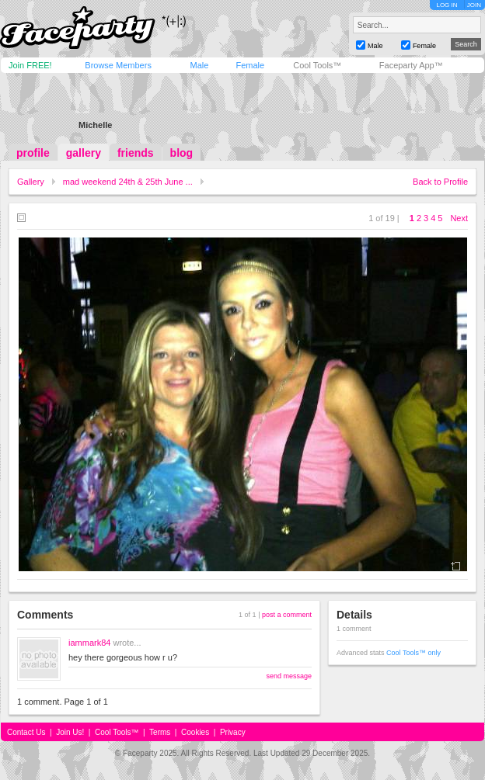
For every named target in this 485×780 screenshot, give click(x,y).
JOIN (474, 5)
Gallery (30, 181)
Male (199, 65)
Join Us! (70, 732)
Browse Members (118, 65)
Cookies (195, 732)
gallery (83, 153)
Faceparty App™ (411, 65)
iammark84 (89, 642)
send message (289, 676)
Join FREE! (30, 65)
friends (135, 153)
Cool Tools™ (317, 65)
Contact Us (26, 732)
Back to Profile (440, 181)
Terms (159, 732)
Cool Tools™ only (413, 653)
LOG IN (446, 5)
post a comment (287, 615)
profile (33, 153)
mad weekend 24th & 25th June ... (128, 181)
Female (250, 65)
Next (459, 218)
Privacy (233, 732)
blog (182, 153)
